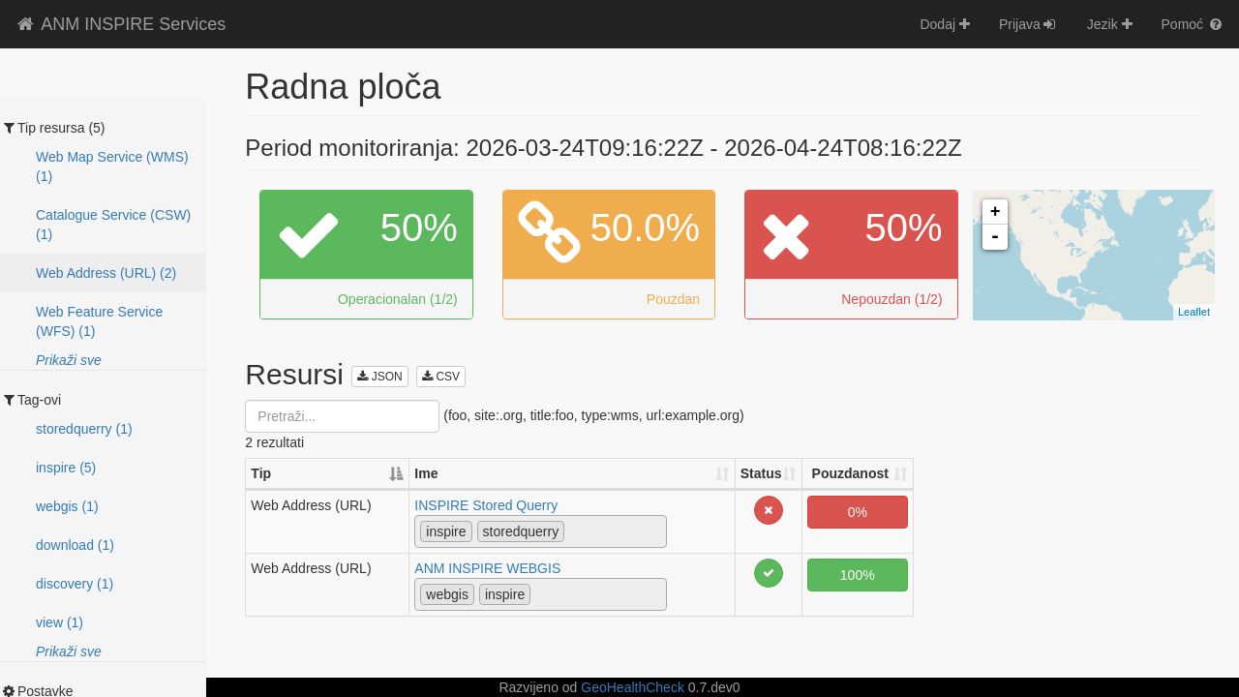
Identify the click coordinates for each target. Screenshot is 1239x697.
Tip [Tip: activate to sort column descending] (261, 473)
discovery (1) (74, 583)
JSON (379, 376)
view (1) (59, 622)
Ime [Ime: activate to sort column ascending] (426, 473)
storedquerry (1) (84, 429)
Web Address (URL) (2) (106, 273)
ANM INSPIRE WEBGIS (487, 568)
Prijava (1028, 24)
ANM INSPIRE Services (120, 24)
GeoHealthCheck (632, 687)
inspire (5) (66, 467)
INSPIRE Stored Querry (486, 505)
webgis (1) (67, 506)
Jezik (1110, 24)
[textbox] (574, 530)
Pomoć (1193, 24)
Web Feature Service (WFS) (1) (99, 321)
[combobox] (540, 531)
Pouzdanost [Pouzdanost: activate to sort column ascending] (850, 473)
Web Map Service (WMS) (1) (112, 166)
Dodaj (944, 24)
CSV (441, 376)
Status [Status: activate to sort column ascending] (761, 473)
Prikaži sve (69, 360)
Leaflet (1194, 312)
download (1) (75, 545)
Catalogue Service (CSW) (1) (113, 224)
